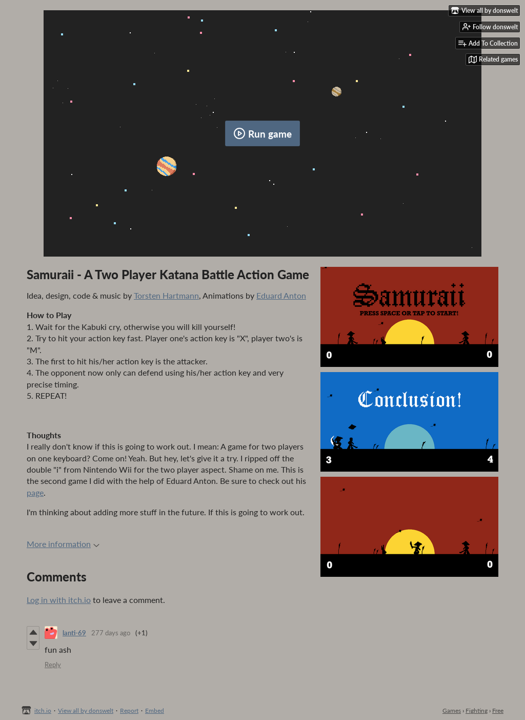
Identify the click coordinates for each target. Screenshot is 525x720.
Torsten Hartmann (166, 295)
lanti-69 (74, 633)
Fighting (477, 710)
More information (63, 544)
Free (497, 710)
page (35, 492)
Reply (53, 664)
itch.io (42, 710)
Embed (154, 710)
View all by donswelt (85, 710)
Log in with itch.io (59, 600)
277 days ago (110, 633)
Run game (262, 133)
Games (451, 710)
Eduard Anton (281, 295)
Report (129, 710)
